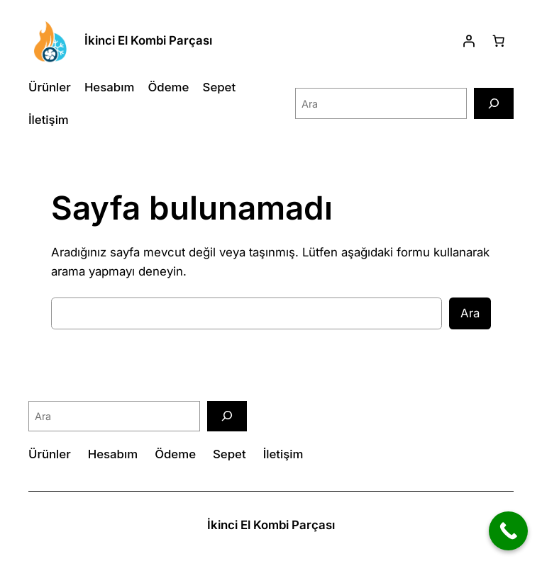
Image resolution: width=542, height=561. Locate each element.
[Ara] (494, 103)
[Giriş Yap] (469, 40)
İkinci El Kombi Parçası (148, 40)
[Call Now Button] (508, 530)
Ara (470, 313)
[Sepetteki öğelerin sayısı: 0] (499, 40)
